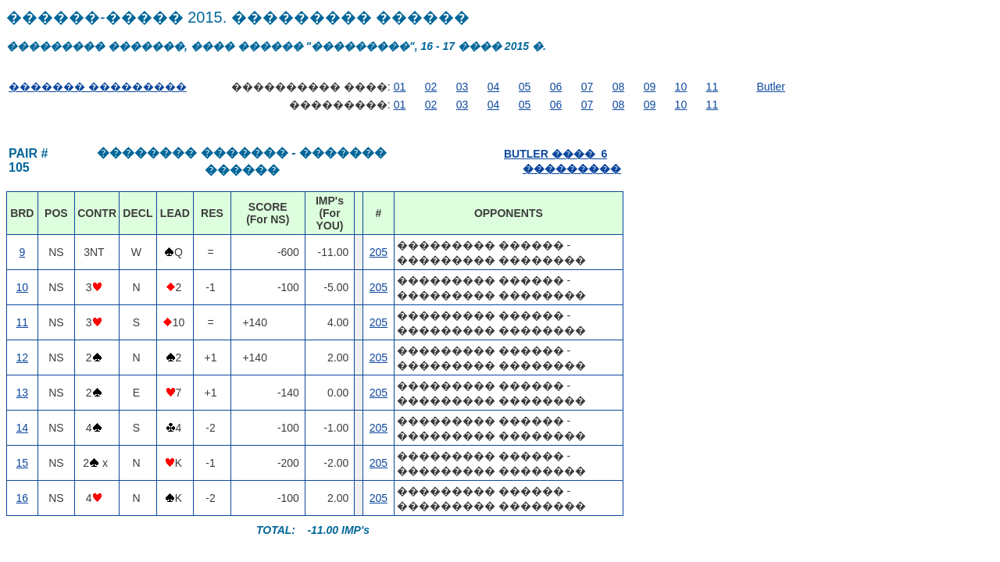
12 (22, 357)
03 (462, 86)
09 (650, 86)
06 (556, 86)
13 (22, 392)
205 (379, 252)
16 (22, 498)
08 (618, 86)
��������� (572, 168)
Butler (770, 86)
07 (587, 86)
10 (681, 86)
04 (494, 86)
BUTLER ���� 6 (555, 154)
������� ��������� (98, 86)
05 (525, 86)
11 (712, 86)
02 (431, 86)
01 (400, 86)
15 (22, 463)
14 (22, 428)
